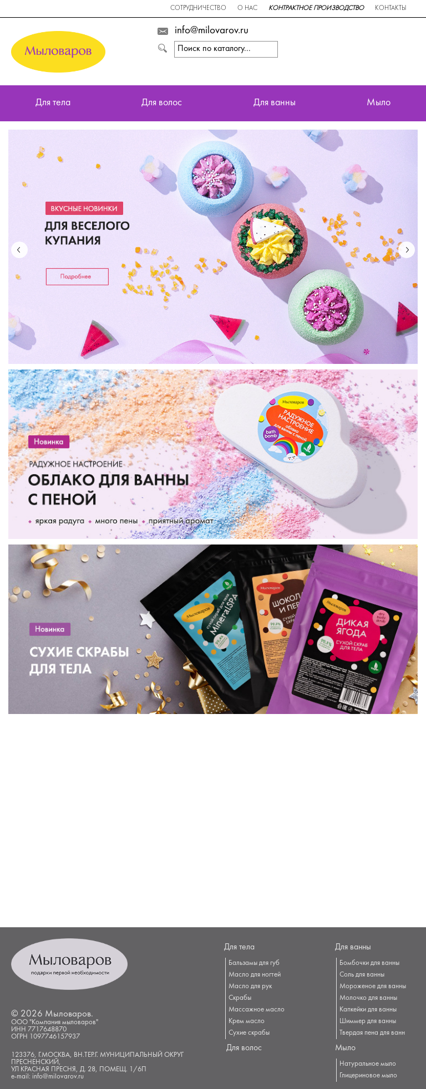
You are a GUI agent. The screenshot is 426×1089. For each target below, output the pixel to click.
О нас (247, 9)
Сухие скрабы (249, 1033)
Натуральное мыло (367, 1064)
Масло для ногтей (255, 975)
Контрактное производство (316, 9)
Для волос (161, 103)
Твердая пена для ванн (372, 1033)
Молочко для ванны (368, 998)
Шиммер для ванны (367, 1021)
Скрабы (240, 998)
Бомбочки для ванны (369, 963)
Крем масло (247, 1021)
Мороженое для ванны (372, 986)
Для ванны (274, 103)
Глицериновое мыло (368, 1075)
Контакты (390, 9)
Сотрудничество (198, 9)
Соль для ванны (361, 975)
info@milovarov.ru (211, 31)
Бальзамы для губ (254, 963)
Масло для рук (250, 986)
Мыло (378, 103)
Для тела (53, 103)
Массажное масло (257, 1009)
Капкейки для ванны (368, 1009)
